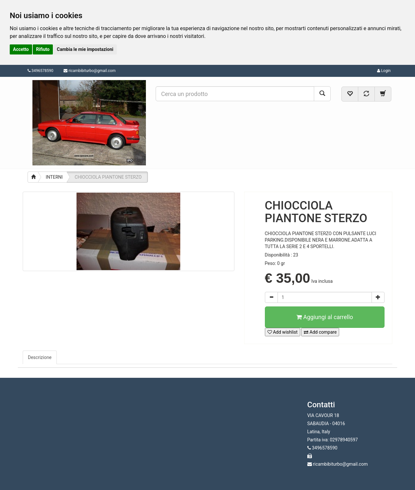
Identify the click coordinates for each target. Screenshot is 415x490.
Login (384, 70)
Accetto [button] (21, 49)
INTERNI (54, 177)
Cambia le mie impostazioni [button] (85, 49)
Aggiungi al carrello (324, 317)
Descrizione (40, 357)
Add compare (320, 332)
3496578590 (40, 70)
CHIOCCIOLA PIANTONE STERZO (108, 177)
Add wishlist (282, 332)
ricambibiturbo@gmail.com (91, 70)
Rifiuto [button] (43, 49)
